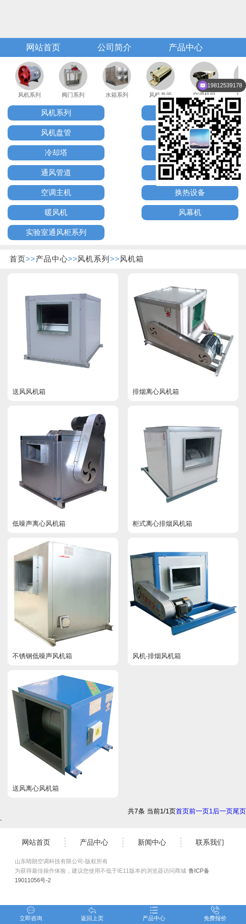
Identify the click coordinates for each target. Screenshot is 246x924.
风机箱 (132, 259)
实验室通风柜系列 (56, 232)
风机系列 (29, 95)
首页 (17, 259)
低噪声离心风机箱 (39, 523)
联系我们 (210, 842)
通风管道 (56, 172)
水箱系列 (116, 95)
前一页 (199, 811)
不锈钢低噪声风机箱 (42, 656)
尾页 (239, 811)
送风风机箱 (29, 391)
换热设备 (190, 192)
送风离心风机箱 (35, 788)
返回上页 (92, 914)
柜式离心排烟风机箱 (162, 523)
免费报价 (215, 914)
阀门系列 (73, 95)
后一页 (223, 811)
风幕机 (190, 212)
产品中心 (186, 47)
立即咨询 (30, 914)
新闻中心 (152, 842)
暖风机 (56, 212)
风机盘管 (56, 133)
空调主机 (56, 192)
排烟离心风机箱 (155, 391)
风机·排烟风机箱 (156, 656)
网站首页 (43, 47)
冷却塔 (56, 153)
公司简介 (114, 47)
